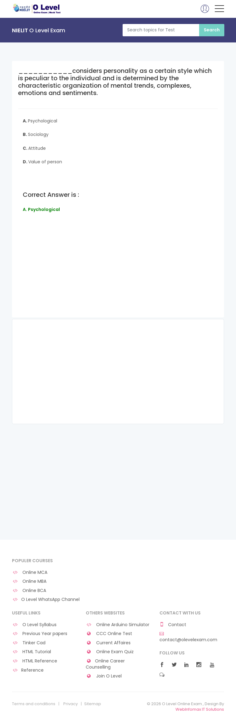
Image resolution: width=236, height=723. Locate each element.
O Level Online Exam (37, 8)
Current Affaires (108, 643)
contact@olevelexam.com (188, 637)
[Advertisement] (118, 274)
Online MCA (29, 572)
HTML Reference (34, 661)
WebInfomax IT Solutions (199, 709)
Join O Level (104, 676)
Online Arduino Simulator (117, 625)
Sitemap (92, 704)
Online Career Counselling (105, 664)
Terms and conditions (33, 704)
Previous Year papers (39, 634)
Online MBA (29, 581)
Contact (172, 625)
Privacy (70, 704)
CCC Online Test (109, 634)
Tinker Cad (28, 643)
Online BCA (29, 591)
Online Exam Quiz (110, 652)
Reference (28, 670)
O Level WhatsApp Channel (46, 599)
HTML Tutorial (31, 652)
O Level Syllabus (34, 625)
